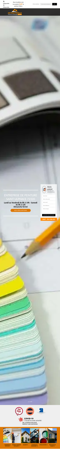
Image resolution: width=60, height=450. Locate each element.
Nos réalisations (20, 210)
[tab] (30, 225)
